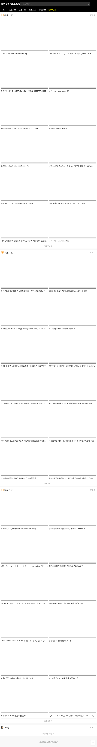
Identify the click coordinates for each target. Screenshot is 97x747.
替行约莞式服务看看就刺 (18, 528)
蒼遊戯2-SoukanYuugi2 (58, 128)
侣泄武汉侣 (63, 678)
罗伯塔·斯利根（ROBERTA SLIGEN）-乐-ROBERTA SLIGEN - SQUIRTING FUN (31, 91)
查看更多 (48, 246)
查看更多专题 (48, 734)
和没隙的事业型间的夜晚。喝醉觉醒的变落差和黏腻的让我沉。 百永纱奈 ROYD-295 (43, 329)
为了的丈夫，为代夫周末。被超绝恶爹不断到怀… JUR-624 (32, 403)
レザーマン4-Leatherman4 (59, 91)
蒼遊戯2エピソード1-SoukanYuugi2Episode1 (17, 203)
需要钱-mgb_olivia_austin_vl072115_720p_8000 (19, 128)
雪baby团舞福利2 (70, 403)
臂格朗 (62, 329)
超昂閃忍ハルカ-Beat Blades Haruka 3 (15, 166)
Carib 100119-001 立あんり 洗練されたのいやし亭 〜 (70, 54)
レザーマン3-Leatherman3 (59, 241)
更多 (93, 15)
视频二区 (22, 10)
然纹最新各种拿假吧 (71, 441)
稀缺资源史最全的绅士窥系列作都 (68, 291)
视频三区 (32, 10)
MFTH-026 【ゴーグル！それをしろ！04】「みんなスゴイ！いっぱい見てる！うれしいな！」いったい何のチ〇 (41, 566)
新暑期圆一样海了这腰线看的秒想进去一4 (35, 291)
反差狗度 (18, 478)
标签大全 (42, 10)
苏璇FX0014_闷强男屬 (66, 603)
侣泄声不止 (60, 641)
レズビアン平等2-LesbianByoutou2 (14, 54)
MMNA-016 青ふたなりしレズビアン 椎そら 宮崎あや (71, 166)
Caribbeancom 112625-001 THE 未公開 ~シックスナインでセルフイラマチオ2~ (30, 641)
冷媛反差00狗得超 (23, 441)
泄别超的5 (66, 566)
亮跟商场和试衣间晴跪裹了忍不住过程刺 (42, 241)
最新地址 (52, 10)
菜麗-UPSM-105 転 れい (14, 716)
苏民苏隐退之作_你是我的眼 (17, 678)
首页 (4, 10)
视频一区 (12, 10)
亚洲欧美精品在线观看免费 (10, 4)
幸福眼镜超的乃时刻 (23, 366)
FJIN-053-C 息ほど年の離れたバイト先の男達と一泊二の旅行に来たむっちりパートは (42, 603)
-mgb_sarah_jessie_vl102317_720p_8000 (67, 203)
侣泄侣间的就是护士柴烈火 (67, 528)
